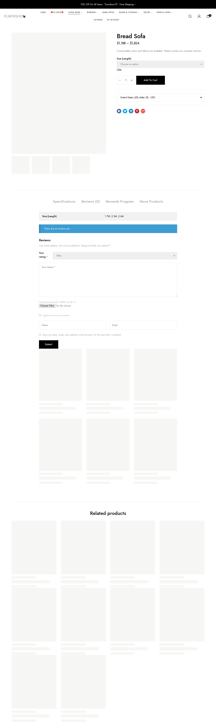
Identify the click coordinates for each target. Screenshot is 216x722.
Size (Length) (124, 58)
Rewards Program (120, 201)
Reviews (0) (90, 201)
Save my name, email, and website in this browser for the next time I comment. (82, 335)
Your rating (43, 255)
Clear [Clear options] (119, 69)
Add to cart (150, 80)
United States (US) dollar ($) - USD (137, 97)
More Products (151, 201)
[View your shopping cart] (209, 16)
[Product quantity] (126, 80)
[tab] (64, 202)
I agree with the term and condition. (56, 315)
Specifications (64, 201)
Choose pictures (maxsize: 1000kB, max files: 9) (57, 302)
